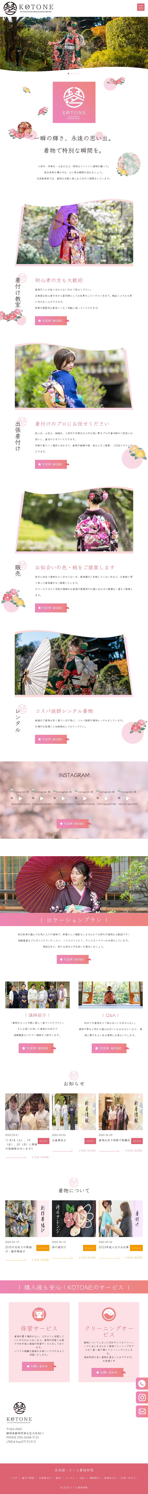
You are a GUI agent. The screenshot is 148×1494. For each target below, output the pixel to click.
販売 (58, 1478)
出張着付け (45, 1478)
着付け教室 (28, 1478)
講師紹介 (95, 1478)
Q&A (82, 1478)
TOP (14, 1478)
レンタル (70, 1478)
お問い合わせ (128, 1478)
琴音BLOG (110, 1478)
